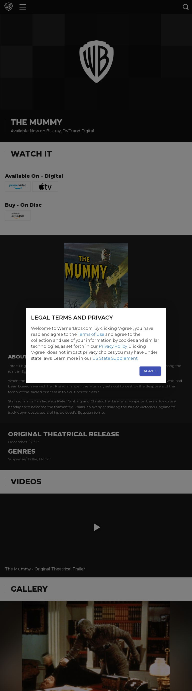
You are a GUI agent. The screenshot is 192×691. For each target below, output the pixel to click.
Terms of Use (91, 334)
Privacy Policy (113, 346)
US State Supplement (115, 358)
